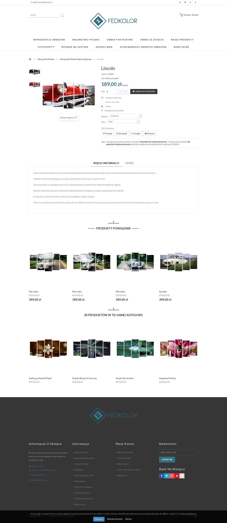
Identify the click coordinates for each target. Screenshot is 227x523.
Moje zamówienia (125, 452)
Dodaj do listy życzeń (114, 110)
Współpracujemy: (82, 493)
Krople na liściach (124, 378)
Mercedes (33, 291)
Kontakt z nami (81, 464)
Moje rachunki (124, 458)
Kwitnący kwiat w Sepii (40, 378)
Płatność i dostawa (83, 487)
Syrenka (163, 291)
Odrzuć (128, 519)
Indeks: (104, 74)
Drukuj (108, 106)
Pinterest (149, 133)
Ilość (103, 91)
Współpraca (79, 481)
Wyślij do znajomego (113, 98)
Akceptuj (99, 519)
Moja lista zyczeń (185, 2)
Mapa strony (80, 504)
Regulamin (79, 469)
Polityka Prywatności (83, 498)
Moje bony (122, 475)
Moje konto (179, 2)
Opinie (129, 163)
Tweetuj (107, 133)
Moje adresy (123, 464)
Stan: (103, 78)
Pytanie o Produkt (112, 102)
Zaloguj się (195, 2)
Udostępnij (121, 133)
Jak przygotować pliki (84, 475)
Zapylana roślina (167, 378)
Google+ (136, 133)
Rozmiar (104, 116)
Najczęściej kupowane (84, 458)
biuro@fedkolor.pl (44, 2)
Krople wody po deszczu (84, 378)
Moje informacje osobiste (129, 469)
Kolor (103, 122)
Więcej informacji (115, 519)
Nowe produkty (81, 452)
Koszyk (190, 2)
